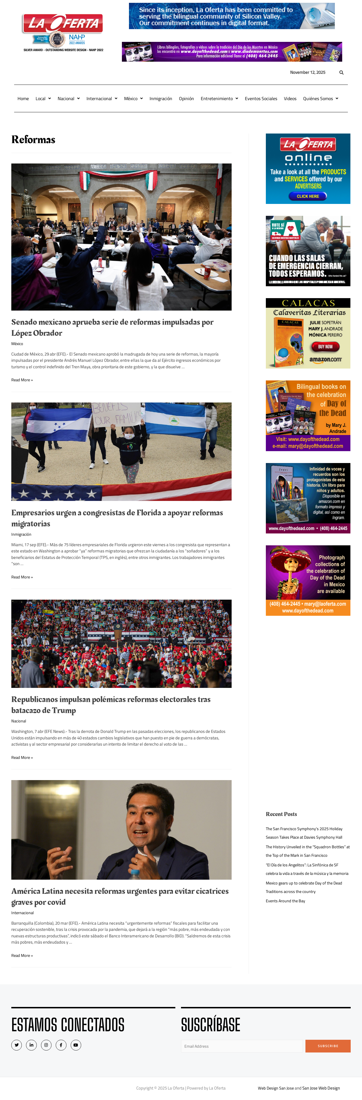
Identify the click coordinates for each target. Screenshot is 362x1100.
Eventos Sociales (261, 98)
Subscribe (328, 1046)
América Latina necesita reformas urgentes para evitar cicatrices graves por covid (120, 897)
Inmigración (161, 98)
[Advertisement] (308, 667)
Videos (290, 98)
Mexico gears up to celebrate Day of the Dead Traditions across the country (307, 895)
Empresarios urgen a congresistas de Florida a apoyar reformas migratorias (117, 518)
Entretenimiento (219, 98)
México (133, 98)
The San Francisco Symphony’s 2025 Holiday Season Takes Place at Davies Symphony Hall (306, 833)
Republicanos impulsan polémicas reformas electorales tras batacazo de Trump (111, 705)
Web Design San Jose (276, 1089)
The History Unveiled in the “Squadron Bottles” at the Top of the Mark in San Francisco (307, 851)
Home (23, 98)
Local (43, 98)
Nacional (69, 98)
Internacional (102, 98)
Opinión (186, 98)
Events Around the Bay (286, 909)
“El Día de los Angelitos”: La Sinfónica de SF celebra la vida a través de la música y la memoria (304, 873)
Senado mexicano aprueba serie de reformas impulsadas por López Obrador (112, 327)
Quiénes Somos (320, 98)
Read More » (22, 380)
